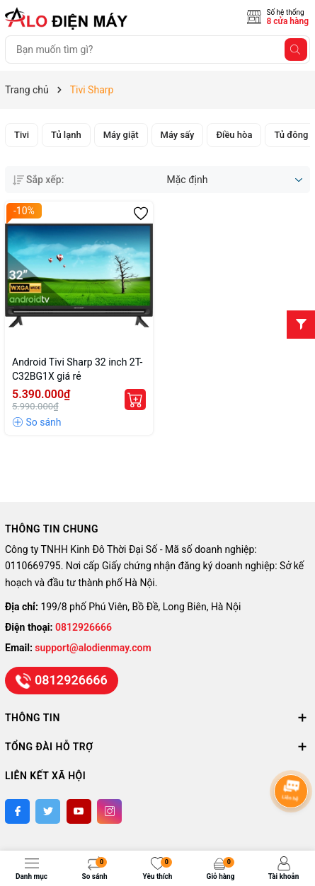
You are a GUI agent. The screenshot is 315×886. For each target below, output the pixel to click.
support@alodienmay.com (93, 647)
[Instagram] (109, 811)
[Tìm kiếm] (296, 49)
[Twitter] (47, 811)
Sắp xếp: (38, 179)
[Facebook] (17, 811)
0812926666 (83, 627)
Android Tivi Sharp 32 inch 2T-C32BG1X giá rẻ (77, 369)
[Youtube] (79, 811)
